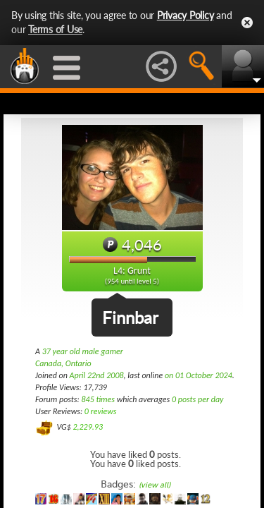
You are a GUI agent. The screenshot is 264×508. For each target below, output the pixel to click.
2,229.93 (88, 427)
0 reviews (100, 411)
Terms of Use (55, 29)
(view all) (154, 485)
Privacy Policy (185, 15)
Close (247, 22)
